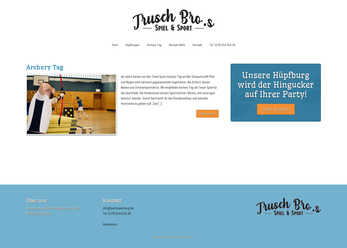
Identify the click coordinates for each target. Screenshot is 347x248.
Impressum (110, 224)
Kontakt (197, 45)
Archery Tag (154, 45)
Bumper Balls (177, 45)
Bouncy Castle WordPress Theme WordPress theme (171, 237)
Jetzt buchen (276, 109)
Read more (207, 113)
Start (115, 45)
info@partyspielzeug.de (118, 208)
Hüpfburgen (132, 45)
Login (191, 237)
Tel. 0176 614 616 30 (222, 45)
